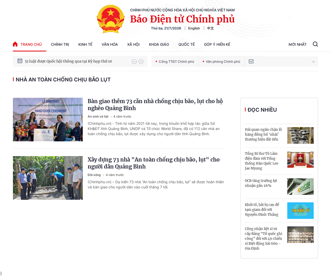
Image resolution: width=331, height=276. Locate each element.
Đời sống (95, 175)
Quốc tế (186, 44)
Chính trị (60, 44)
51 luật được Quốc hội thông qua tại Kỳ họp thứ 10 (68, 61)
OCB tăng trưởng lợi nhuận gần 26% (261, 183)
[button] (134, 61)
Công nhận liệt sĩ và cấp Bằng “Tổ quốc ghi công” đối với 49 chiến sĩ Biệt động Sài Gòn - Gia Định (263, 239)
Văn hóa (110, 44)
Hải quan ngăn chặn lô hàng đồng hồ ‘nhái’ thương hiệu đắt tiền (263, 134)
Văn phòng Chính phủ (221, 61)
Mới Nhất (298, 44)
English (194, 28)
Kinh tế (85, 44)
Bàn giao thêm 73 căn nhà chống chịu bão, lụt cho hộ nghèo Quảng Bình (155, 104)
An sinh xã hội (98, 116)
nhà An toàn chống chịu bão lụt (63, 79)
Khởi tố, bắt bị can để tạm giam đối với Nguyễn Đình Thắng (262, 210)
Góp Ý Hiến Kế (217, 44)
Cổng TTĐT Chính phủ (175, 61)
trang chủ (27, 44)
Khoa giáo (159, 44)
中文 (210, 28)
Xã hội (133, 44)
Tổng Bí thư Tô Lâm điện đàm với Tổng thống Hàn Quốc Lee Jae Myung (261, 161)
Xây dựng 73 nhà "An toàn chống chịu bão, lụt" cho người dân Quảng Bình (154, 163)
